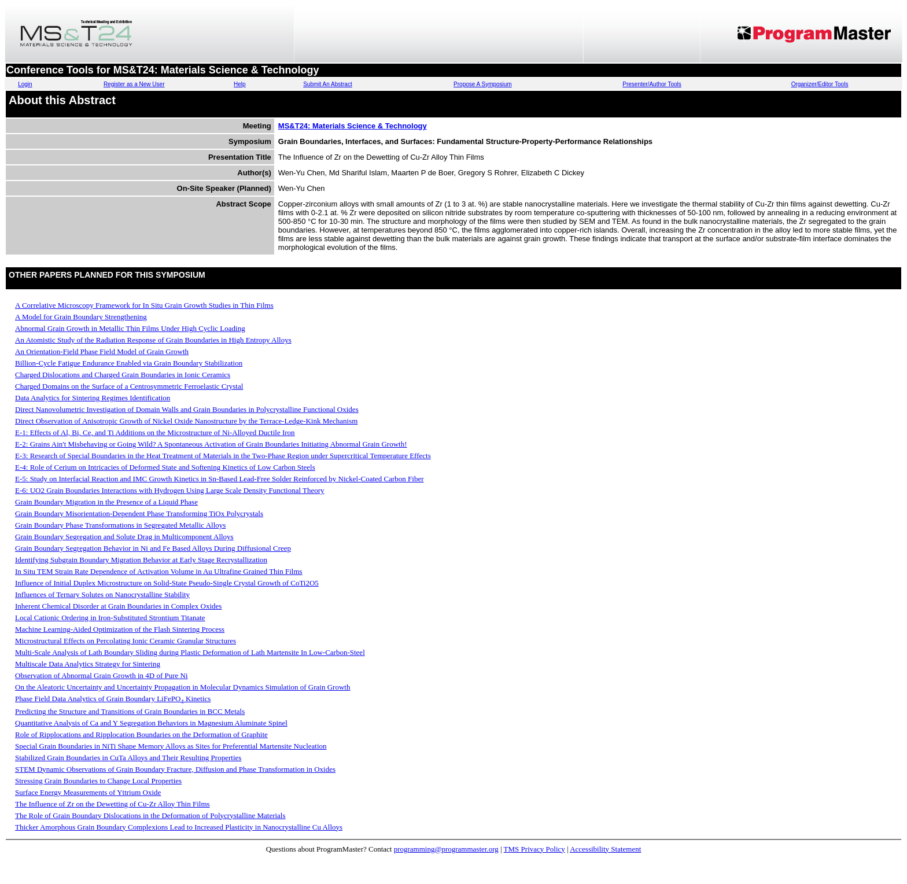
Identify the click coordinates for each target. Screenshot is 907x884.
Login (25, 84)
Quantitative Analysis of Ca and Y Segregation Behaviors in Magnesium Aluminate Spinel (151, 723)
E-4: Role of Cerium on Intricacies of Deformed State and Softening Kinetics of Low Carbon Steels (165, 467)
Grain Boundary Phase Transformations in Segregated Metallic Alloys (120, 525)
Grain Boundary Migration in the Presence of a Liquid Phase (106, 502)
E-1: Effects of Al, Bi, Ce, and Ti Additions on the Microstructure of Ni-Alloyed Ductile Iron (155, 432)
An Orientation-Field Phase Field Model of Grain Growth (102, 351)
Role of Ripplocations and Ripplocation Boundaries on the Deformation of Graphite (141, 734)
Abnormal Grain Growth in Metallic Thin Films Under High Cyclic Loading (130, 328)
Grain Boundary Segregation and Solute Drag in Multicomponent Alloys (124, 536)
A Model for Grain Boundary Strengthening (81, 316)
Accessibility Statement (605, 849)
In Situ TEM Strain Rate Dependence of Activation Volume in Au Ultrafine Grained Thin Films (159, 571)
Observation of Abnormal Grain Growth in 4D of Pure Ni (101, 675)
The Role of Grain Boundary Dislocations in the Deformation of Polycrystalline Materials (150, 815)
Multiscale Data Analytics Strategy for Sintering (87, 664)
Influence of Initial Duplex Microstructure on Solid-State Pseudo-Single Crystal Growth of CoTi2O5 (167, 583)
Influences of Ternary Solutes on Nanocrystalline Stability (102, 594)
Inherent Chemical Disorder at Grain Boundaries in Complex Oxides (118, 606)
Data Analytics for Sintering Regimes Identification (92, 397)
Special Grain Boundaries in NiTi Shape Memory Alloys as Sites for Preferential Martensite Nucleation (171, 746)
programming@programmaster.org (446, 849)
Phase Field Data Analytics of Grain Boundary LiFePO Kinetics (113, 698)
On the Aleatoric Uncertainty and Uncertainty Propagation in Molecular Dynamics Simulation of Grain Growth (182, 687)
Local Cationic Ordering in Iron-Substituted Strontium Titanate (110, 617)
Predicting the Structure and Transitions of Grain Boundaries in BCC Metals (130, 711)
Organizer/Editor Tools (820, 84)
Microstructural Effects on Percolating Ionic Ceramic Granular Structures (125, 640)
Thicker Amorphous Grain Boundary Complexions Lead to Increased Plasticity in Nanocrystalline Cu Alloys (178, 827)
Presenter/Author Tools (651, 84)
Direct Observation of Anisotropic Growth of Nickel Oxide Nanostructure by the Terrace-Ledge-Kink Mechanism (186, 421)
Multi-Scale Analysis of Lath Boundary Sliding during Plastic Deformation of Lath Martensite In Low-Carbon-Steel (190, 652)
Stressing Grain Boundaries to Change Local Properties (98, 780)
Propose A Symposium (483, 84)
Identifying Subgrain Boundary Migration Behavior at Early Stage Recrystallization (141, 559)
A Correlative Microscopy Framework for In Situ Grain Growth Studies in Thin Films (144, 305)
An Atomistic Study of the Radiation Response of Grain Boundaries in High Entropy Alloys (153, 340)
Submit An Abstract (327, 84)
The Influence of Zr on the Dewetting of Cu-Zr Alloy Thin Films (112, 804)
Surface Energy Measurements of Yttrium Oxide (88, 792)
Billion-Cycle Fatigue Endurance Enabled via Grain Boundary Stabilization (128, 363)
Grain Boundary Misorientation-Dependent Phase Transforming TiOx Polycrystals (139, 513)
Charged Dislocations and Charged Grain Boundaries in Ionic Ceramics (122, 374)
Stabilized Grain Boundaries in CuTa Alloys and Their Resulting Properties (128, 757)
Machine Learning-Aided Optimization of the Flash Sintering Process (119, 629)
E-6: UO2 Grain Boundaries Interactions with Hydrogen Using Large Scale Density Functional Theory (170, 490)
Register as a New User (134, 84)
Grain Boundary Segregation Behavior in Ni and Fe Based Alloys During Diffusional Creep (153, 548)
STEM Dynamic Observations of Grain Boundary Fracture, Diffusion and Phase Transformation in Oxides (175, 769)
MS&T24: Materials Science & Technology (352, 125)
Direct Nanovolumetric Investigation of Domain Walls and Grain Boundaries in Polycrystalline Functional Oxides (187, 409)
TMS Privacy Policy (534, 849)
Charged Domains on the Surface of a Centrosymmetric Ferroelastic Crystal (129, 386)
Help (240, 84)
